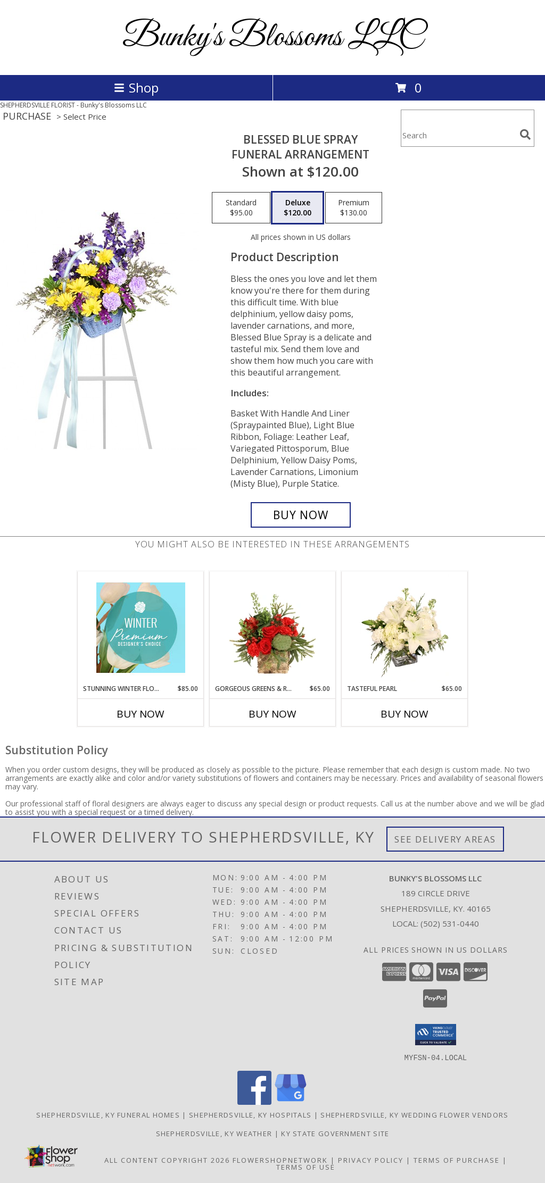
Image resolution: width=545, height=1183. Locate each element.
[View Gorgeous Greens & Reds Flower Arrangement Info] (272, 627)
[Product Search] (458, 134)
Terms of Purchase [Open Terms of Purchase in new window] (457, 1159)
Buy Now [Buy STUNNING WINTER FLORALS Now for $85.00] (140, 714)
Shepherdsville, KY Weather (214, 1133)
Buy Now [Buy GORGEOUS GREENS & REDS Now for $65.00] (272, 714)
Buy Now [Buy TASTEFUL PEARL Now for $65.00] (404, 714)
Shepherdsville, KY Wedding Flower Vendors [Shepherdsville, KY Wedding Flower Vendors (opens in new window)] (414, 1114)
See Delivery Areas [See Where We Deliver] (445, 839)
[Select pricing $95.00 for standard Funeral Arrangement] (241, 208)
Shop (136, 87)
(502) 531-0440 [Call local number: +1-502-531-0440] (449, 923)
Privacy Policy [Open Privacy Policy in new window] (370, 1159)
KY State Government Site (335, 1133)
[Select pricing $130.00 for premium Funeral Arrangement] (354, 208)
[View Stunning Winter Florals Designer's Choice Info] (140, 627)
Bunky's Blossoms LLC (272, 37)
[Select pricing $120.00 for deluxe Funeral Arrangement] (297, 208)
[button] (435, 1034)
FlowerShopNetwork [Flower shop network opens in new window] (280, 1159)
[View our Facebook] (254, 1101)
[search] (525, 134)
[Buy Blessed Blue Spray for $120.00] (301, 515)
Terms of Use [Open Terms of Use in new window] (305, 1166)
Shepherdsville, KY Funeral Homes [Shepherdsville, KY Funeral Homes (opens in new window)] (108, 1114)
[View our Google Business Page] (291, 1101)
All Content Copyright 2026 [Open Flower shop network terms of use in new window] (167, 1159)
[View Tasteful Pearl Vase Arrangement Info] (404, 627)
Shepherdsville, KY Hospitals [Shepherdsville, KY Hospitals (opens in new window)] (250, 1114)
